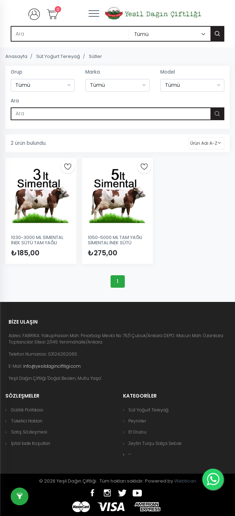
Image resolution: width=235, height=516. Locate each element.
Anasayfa (16, 56)
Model (167, 72)
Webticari (185, 481)
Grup (16, 72)
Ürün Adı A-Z (203, 143)
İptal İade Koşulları (30, 443)
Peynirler (137, 421)
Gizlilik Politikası (27, 410)
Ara (15, 100)
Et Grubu (137, 432)
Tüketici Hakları (26, 421)
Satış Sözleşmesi (29, 432)
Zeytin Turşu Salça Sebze (155, 443)
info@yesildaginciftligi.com (52, 366)
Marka (92, 72)
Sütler (95, 56)
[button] (129, 454)
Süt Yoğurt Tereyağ (58, 56)
